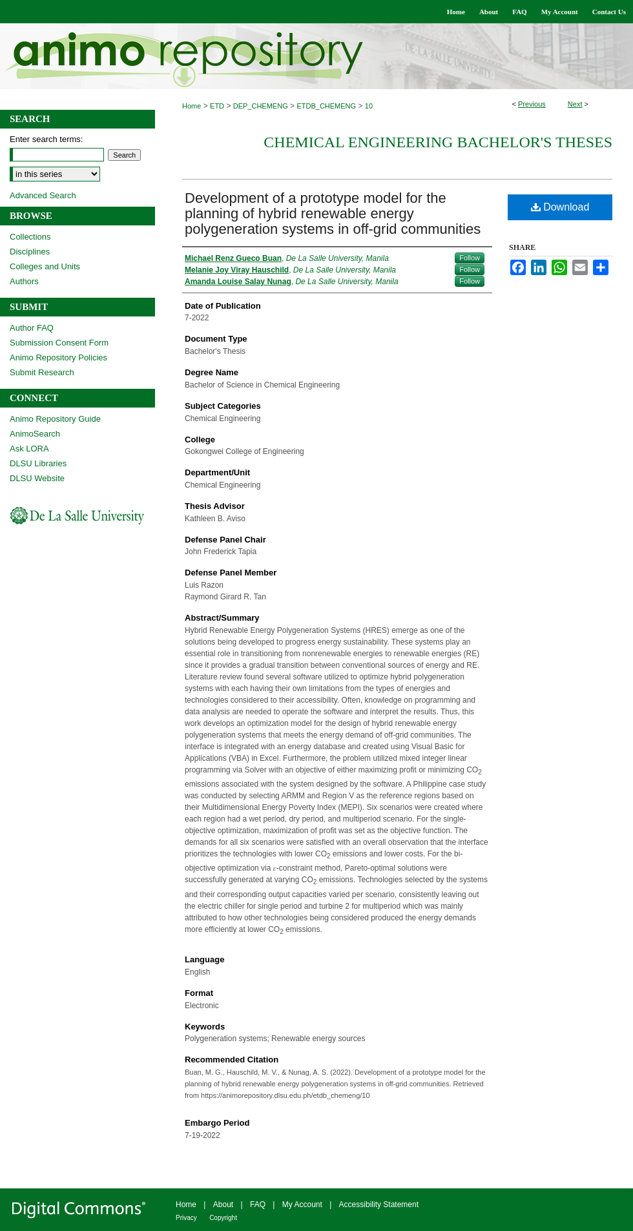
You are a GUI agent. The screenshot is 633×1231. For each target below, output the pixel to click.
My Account (302, 1204)
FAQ (257, 1204)
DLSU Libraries (38, 463)
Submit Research (42, 372)
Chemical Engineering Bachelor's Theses (438, 142)
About (223, 1204)
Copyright (223, 1217)
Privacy (186, 1217)
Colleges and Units (45, 266)
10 (369, 106)
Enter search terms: (46, 139)
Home (191, 106)
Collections (30, 237)
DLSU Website (37, 478)
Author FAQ (32, 328)
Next (575, 104)
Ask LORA (29, 448)
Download (560, 207)
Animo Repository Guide (55, 419)
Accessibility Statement (379, 1204)
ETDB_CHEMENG (326, 106)
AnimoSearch (35, 434)
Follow (469, 258)
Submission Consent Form (59, 342)
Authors (24, 281)
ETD (217, 106)
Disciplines (30, 251)
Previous (532, 104)
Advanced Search (43, 195)
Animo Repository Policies (58, 357)
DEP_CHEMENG (260, 106)
